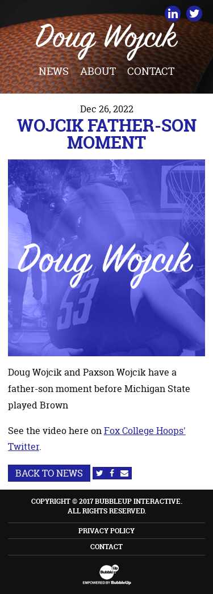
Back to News (49, 473)
